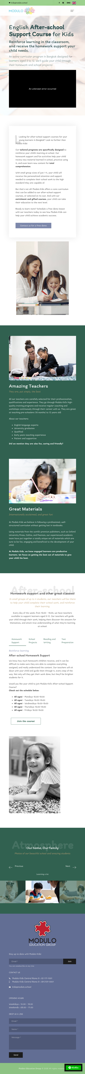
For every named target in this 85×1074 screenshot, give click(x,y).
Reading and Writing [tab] (50, 641)
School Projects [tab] (33, 641)
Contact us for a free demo (33, 225)
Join (69, 961)
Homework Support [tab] (17, 641)
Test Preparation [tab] (67, 641)
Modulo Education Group (30, 1068)
